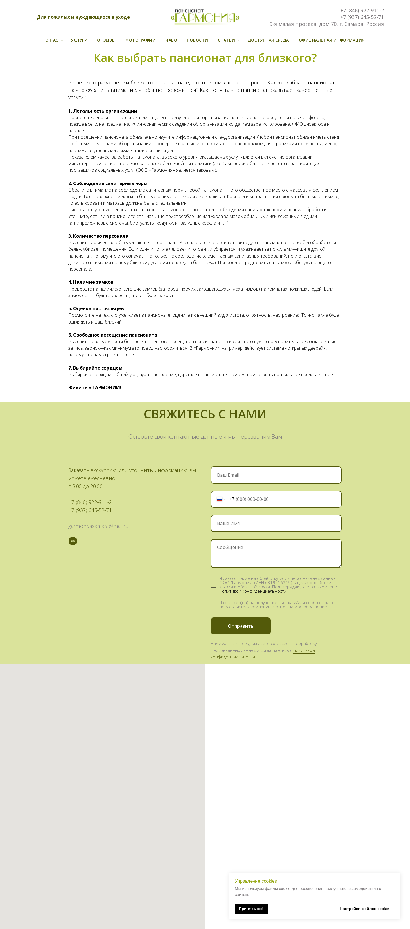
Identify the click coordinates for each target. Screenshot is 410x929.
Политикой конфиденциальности (252, 591)
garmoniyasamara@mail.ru (98, 525)
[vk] (73, 541)
